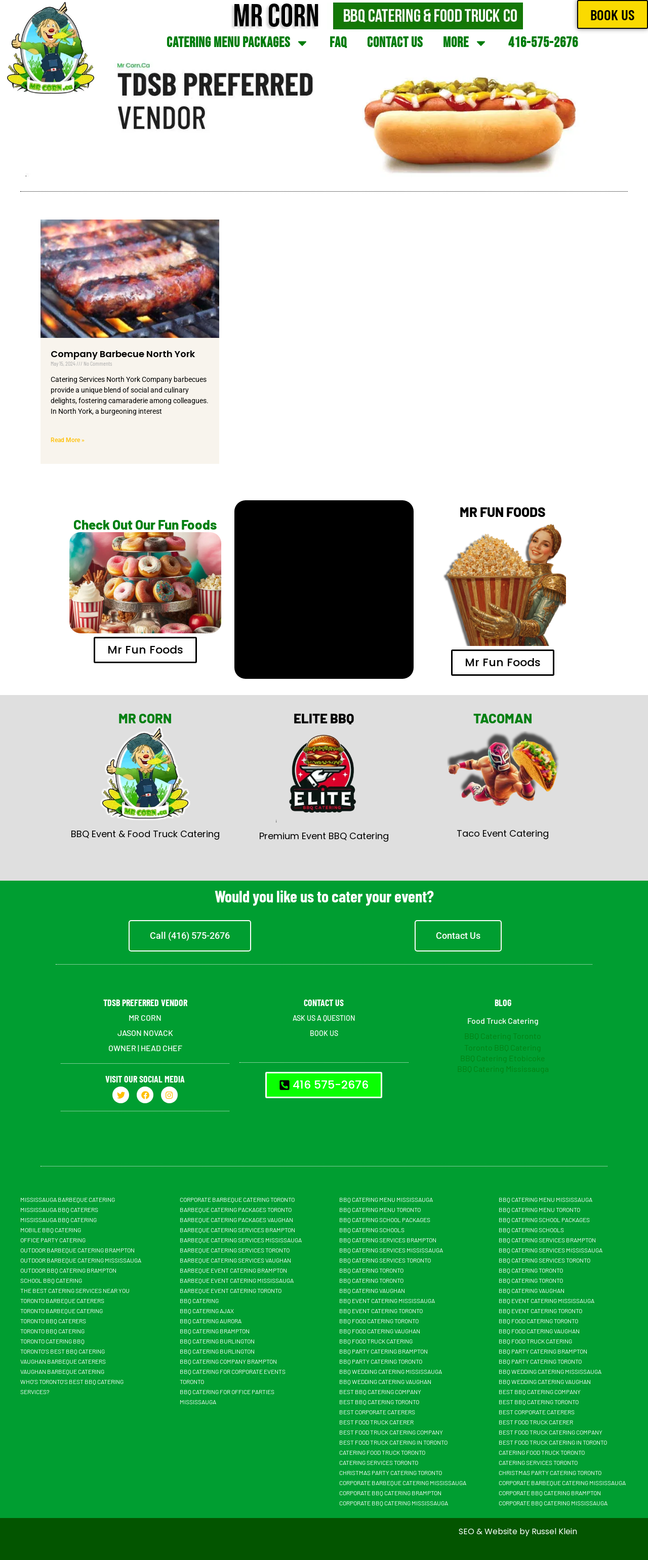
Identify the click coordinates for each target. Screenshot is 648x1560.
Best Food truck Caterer (376, 1421)
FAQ (338, 42)
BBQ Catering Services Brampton (387, 1239)
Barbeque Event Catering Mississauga (237, 1280)
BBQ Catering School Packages (384, 1219)
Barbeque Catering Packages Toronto (236, 1209)
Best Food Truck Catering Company (391, 1432)
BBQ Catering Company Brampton (228, 1361)
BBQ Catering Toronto (502, 1036)
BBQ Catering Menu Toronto (380, 1209)
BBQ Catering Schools (371, 1229)
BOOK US (324, 1032)
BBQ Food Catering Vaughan (379, 1330)
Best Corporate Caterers (377, 1411)
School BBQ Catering (51, 1280)
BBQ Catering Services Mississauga (391, 1249)
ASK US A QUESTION (324, 1017)
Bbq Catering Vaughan (372, 1290)
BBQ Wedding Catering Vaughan (385, 1381)
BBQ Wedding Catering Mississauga (390, 1371)
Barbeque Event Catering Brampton (233, 1270)
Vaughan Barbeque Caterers (63, 1361)
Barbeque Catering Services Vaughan (235, 1260)
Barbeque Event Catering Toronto (230, 1290)
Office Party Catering (53, 1239)
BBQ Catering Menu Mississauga (386, 1199)
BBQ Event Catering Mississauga (387, 1300)
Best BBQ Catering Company (380, 1391)
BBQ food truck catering (376, 1341)
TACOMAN (502, 718)
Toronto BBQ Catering (502, 1047)
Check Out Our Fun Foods (145, 524)
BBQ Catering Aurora (210, 1320)
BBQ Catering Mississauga (503, 1068)
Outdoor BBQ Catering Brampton (68, 1270)
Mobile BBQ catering (50, 1229)
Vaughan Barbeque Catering (62, 1371)
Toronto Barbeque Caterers (62, 1300)
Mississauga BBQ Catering (58, 1219)
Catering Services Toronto (378, 1462)
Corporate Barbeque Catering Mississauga (402, 1482)
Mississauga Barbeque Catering (67, 1199)
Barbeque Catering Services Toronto (235, 1249)
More (465, 43)
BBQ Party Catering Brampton (383, 1351)
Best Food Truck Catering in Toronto (393, 1442)
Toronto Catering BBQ (52, 1341)
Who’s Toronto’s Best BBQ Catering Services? (72, 1386)
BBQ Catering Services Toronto (385, 1260)
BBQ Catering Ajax (207, 1310)
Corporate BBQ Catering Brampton (390, 1492)
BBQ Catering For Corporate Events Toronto (233, 1376)
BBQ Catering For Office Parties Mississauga (227, 1396)
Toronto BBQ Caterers (53, 1320)
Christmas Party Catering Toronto (390, 1472)
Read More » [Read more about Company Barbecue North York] (68, 440)
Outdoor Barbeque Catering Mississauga (80, 1260)
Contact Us (395, 42)
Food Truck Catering (503, 1020)
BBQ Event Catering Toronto (381, 1310)
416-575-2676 (543, 42)
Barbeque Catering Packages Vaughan (236, 1219)
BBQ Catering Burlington (217, 1341)
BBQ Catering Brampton (215, 1330)
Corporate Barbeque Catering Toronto (237, 1199)
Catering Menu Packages (238, 43)
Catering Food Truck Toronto (382, 1452)
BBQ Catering (199, 1300)
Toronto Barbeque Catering (61, 1310)
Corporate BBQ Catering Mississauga (393, 1502)
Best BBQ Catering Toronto (379, 1401)
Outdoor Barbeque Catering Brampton (77, 1249)
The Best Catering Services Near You (75, 1290)
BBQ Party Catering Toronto (380, 1361)
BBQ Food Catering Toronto (379, 1320)
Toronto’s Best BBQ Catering (62, 1351)
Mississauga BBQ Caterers (59, 1209)
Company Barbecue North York (123, 354)
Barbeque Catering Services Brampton (237, 1229)
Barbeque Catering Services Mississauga (241, 1239)
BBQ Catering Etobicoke (502, 1058)
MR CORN (145, 718)
